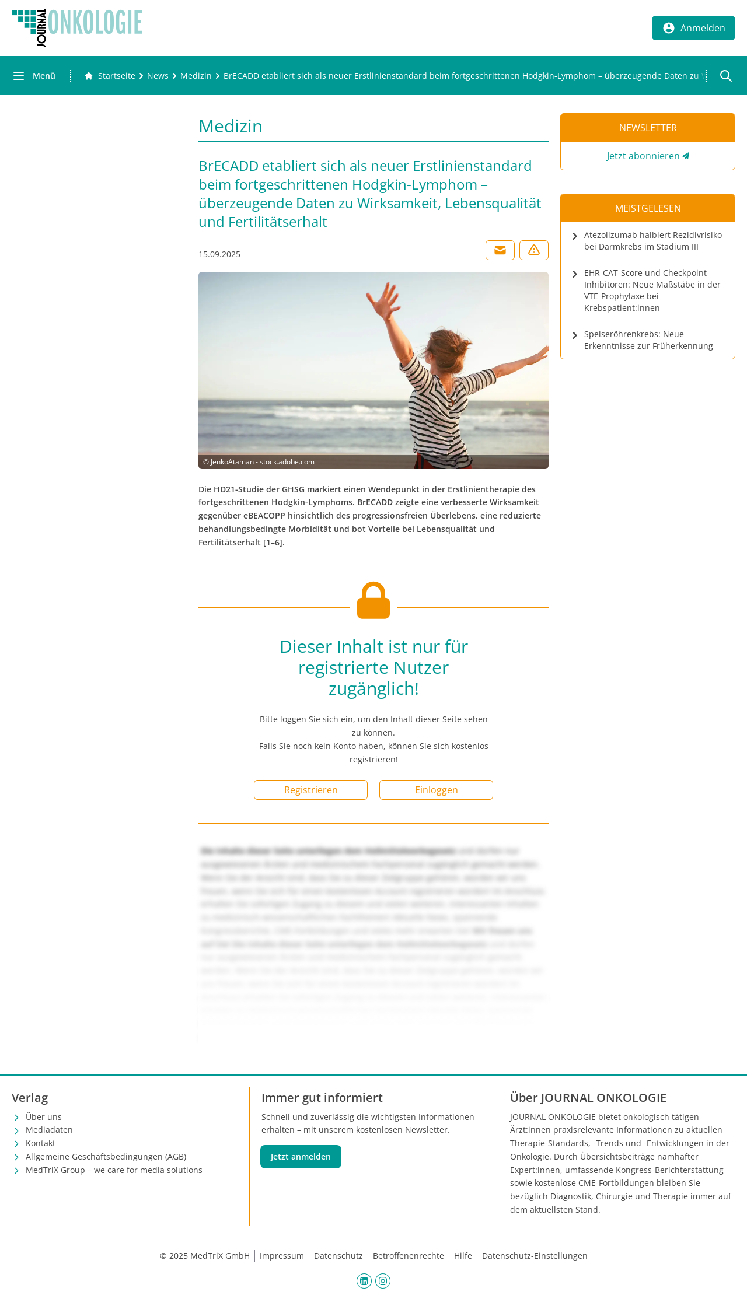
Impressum (282, 1255)
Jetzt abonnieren (643, 155)
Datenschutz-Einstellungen (535, 1255)
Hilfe (463, 1255)
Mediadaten (49, 1129)
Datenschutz (338, 1255)
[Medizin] (196, 76)
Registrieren (311, 789)
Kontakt (40, 1143)
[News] (158, 76)
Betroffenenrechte (408, 1255)
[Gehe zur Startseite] (109, 76)
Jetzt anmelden (301, 1156)
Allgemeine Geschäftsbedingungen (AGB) (106, 1156)
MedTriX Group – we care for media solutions (114, 1169)
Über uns (44, 1116)
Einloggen (436, 789)
